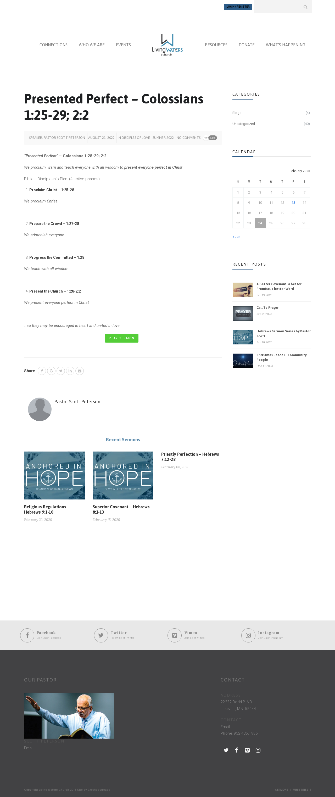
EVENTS (123, 42)
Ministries (300, 787)
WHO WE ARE (92, 42)
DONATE (247, 42)
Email (28, 745)
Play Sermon (122, 335)
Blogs (236, 110)
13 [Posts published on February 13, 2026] (293, 200)
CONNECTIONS (54, 42)
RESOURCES (216, 42)
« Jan (236, 234)
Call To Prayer (267, 305)
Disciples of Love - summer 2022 (148, 135)
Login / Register (238, 6)
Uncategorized (243, 121)
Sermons (281, 787)
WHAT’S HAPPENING (285, 42)
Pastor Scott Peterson (64, 135)
